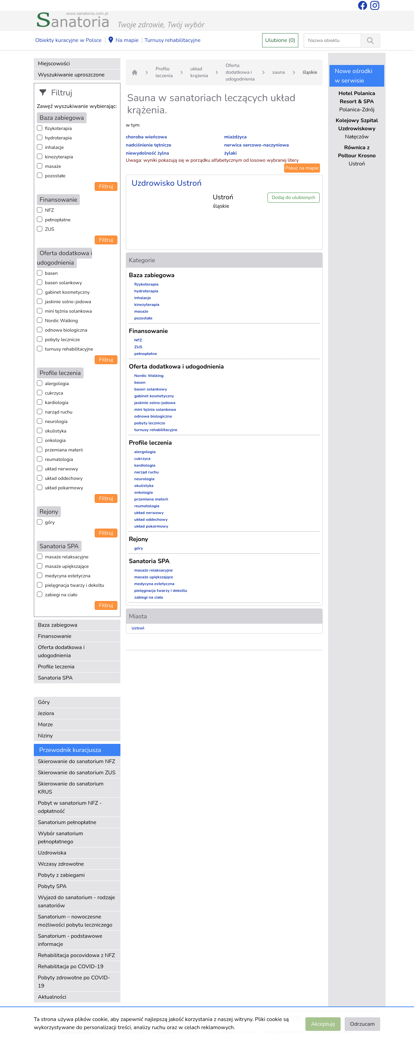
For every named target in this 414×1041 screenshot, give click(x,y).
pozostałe (55, 176)
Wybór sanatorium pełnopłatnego (60, 837)
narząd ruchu (58, 412)
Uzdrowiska (52, 853)
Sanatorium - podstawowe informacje (70, 940)
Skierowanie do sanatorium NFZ (76, 761)
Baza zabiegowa (57, 625)
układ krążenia (199, 72)
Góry (44, 702)
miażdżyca (235, 137)
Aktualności (52, 997)
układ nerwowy (61, 469)
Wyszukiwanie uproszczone (71, 75)
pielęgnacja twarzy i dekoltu (74, 585)
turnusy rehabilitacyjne (69, 349)
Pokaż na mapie (302, 168)
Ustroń (138, 628)
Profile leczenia (56, 666)
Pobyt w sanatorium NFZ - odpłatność (70, 807)
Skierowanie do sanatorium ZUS (76, 772)
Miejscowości (54, 63)
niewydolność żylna (147, 153)
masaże (53, 166)
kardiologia (56, 402)
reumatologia (59, 459)
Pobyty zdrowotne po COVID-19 (74, 982)
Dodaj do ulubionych (293, 197)
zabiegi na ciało (61, 595)
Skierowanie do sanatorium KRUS (71, 788)
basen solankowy (63, 283)
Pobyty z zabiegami (61, 875)
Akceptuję (323, 1024)
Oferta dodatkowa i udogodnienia (61, 651)
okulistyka (55, 431)
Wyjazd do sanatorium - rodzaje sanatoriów (76, 901)
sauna (278, 72)
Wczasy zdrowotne (61, 864)
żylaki (230, 153)
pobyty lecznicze (62, 339)
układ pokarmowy (64, 488)
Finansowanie (54, 636)
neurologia (56, 421)
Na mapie (123, 41)
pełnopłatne (58, 220)
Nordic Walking (61, 320)
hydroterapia (58, 138)
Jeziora (46, 713)
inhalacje (54, 147)
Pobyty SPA (52, 886)
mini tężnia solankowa (68, 311)
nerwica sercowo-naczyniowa (256, 145)
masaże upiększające (67, 566)
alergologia (57, 383)
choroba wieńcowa (146, 137)
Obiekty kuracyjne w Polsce (68, 40)
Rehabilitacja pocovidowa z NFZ (76, 955)
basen (51, 273)
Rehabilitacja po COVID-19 (71, 966)
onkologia (55, 440)
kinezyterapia (59, 157)
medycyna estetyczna (67, 576)
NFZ (49, 210)
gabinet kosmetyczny (67, 292)
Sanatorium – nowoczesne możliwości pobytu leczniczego (75, 921)
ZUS (49, 229)
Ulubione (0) (280, 40)
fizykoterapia (58, 128)
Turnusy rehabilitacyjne (172, 40)
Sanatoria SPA (55, 678)
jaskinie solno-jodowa (68, 301)
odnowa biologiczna (66, 330)
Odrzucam (362, 1024)
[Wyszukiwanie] (370, 41)
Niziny (45, 735)
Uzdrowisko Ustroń (167, 183)
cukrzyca (54, 393)
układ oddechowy (64, 478)
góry (50, 522)
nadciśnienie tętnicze (148, 145)
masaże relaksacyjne (66, 557)
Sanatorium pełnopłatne (67, 822)
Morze (45, 724)
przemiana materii (64, 450)
